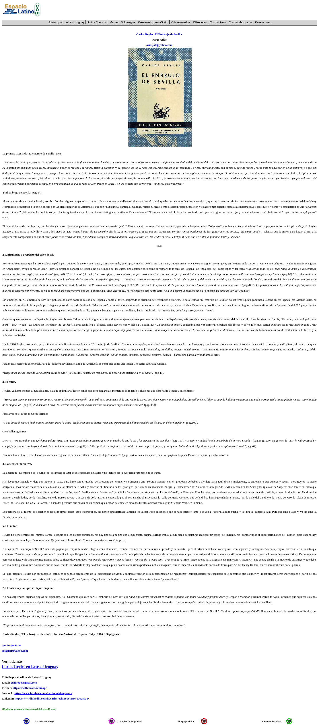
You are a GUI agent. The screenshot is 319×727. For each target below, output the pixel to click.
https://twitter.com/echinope (29, 688)
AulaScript (161, 22)
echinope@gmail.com (24, 682)
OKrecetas (199, 22)
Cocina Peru (218, 22)
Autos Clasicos (97, 22)
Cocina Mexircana (240, 22)
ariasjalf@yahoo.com (159, 45)
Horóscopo (55, 22)
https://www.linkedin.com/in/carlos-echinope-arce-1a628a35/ (52, 698)
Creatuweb (145, 22)
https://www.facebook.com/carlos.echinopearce (43, 693)
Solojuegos (128, 22)
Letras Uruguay (74, 22)
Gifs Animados (180, 22)
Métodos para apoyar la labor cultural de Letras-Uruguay (29, 709)
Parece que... (263, 22)
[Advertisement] (181, 10)
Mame (114, 22)
